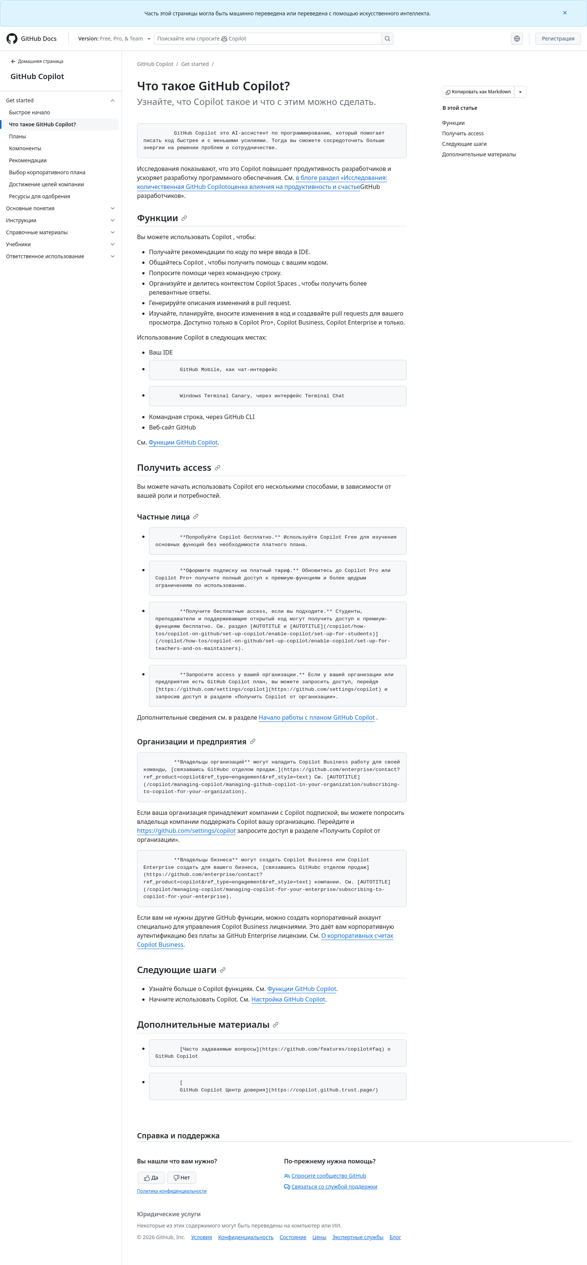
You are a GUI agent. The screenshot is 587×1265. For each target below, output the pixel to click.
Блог (395, 1237)
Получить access (178, 467)
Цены (319, 1237)
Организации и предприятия (196, 742)
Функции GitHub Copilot (183, 442)
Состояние (293, 1237)
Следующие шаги (181, 969)
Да (151, 1177)
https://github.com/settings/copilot (186, 830)
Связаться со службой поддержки (330, 1186)
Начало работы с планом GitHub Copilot (317, 717)
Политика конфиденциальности (172, 1191)
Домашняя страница (36, 61)
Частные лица (168, 517)
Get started (195, 63)
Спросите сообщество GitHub (325, 1175)
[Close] (566, 12)
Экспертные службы (358, 1237)
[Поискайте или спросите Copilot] (273, 39)
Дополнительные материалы (208, 1024)
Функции (162, 217)
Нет (181, 1177)
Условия (201, 1237)
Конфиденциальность (246, 1237)
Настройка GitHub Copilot (288, 999)
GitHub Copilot (37, 76)
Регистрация (558, 38)
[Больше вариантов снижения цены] (520, 92)
